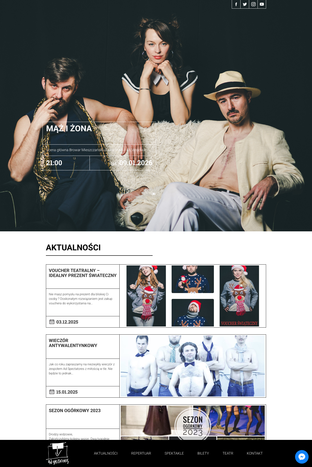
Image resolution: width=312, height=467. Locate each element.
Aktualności (106, 453)
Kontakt (255, 453)
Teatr (227, 453)
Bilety (203, 453)
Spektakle (174, 453)
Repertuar (141, 453)
